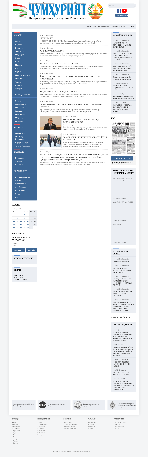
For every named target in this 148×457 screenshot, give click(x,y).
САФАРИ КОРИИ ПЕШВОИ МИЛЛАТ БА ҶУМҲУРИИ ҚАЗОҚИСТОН (85, 138)
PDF (17, 197)
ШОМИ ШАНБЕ (46, 38)
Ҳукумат (18, 161)
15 (24, 221)
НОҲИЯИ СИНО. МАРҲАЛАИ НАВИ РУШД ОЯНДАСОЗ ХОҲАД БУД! (81, 120)
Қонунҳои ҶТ (20, 133)
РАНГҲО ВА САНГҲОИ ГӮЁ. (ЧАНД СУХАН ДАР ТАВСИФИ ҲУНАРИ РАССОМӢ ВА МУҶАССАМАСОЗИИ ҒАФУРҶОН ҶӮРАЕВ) (123, 306)
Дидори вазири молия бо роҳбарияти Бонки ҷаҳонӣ (122, 78)
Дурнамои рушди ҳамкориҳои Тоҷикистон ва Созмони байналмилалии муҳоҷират (71, 105)
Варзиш (18, 72)
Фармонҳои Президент (19, 138)
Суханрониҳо (20, 104)
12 (14, 221)
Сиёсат (18, 41)
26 (14, 227)
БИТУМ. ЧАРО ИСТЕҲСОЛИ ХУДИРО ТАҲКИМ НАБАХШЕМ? (122, 294)
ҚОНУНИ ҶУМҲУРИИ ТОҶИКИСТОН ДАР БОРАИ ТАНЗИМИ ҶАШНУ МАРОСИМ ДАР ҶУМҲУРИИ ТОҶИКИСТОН (123, 385)
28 (21, 227)
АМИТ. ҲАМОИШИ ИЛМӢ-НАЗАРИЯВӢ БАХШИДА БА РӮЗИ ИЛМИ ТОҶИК (122, 68)
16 (28, 221)
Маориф (18, 65)
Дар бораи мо (20, 187)
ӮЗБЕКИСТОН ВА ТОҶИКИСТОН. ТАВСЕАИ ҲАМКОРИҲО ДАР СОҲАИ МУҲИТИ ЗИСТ (70, 77)
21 (21, 224)
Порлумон (19, 165)
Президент (19, 158)
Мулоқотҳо (19, 107)
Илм (17, 61)
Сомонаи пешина (122, 15)
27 (17, 227)
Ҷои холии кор (21, 190)
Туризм (18, 82)
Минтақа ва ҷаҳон (22, 75)
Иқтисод (18, 44)
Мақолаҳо (19, 118)
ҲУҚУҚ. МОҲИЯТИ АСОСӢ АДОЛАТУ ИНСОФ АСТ (61, 91)
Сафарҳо (18, 111)
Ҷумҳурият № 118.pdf (122, 158)
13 (17, 221)
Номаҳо (18, 85)
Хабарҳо (18, 88)
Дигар (91, 429)
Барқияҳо (19, 121)
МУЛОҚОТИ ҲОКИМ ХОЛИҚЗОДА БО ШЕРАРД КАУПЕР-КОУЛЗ (122, 45)
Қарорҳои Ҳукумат (22, 142)
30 (28, 227)
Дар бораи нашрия (22, 177)
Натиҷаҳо (31, 250)
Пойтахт (18, 68)
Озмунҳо (18, 180)
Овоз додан (18, 250)
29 (24, 227)
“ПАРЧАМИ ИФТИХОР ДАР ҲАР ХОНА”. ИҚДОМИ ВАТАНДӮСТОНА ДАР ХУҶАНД (122, 108)
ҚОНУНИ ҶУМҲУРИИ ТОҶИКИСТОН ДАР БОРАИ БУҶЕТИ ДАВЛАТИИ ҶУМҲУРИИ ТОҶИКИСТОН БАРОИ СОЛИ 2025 (122, 336)
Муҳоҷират (19, 55)
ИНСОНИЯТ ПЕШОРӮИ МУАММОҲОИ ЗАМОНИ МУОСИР (121, 364)
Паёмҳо (18, 101)
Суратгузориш (20, 183)
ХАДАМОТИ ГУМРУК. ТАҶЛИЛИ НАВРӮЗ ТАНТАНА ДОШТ (123, 88)
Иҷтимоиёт (19, 48)
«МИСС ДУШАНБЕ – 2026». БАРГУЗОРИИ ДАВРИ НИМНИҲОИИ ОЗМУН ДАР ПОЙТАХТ (122, 57)
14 (21, 221)
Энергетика (19, 51)
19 (14, 224)
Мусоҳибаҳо (20, 114)
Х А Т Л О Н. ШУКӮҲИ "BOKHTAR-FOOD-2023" (121, 374)
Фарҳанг (18, 78)
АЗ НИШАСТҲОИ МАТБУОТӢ (52, 51)
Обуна (17, 194)
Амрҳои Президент (23, 146)
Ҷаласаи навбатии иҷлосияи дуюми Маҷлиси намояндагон (123, 97)
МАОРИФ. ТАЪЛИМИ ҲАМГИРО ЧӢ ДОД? (112, 26)
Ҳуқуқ (17, 58)
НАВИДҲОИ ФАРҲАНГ (121, 262)
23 (28, 224)
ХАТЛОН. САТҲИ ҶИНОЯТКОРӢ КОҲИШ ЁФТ (59, 63)
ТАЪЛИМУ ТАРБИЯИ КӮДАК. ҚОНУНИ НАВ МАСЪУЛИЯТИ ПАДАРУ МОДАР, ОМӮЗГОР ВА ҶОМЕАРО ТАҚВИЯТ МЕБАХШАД (123, 351)
